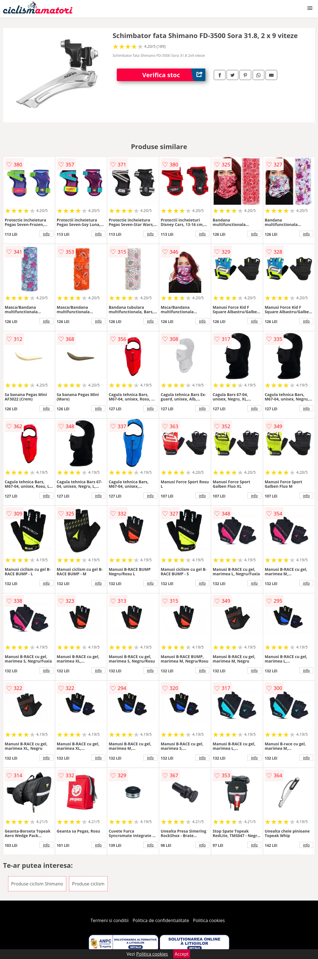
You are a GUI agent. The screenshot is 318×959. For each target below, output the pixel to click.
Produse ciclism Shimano (37, 884)
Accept (182, 954)
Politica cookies (209, 920)
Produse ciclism (88, 884)
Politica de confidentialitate (161, 920)
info (46, 233)
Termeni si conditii (110, 920)
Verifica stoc (173, 75)
